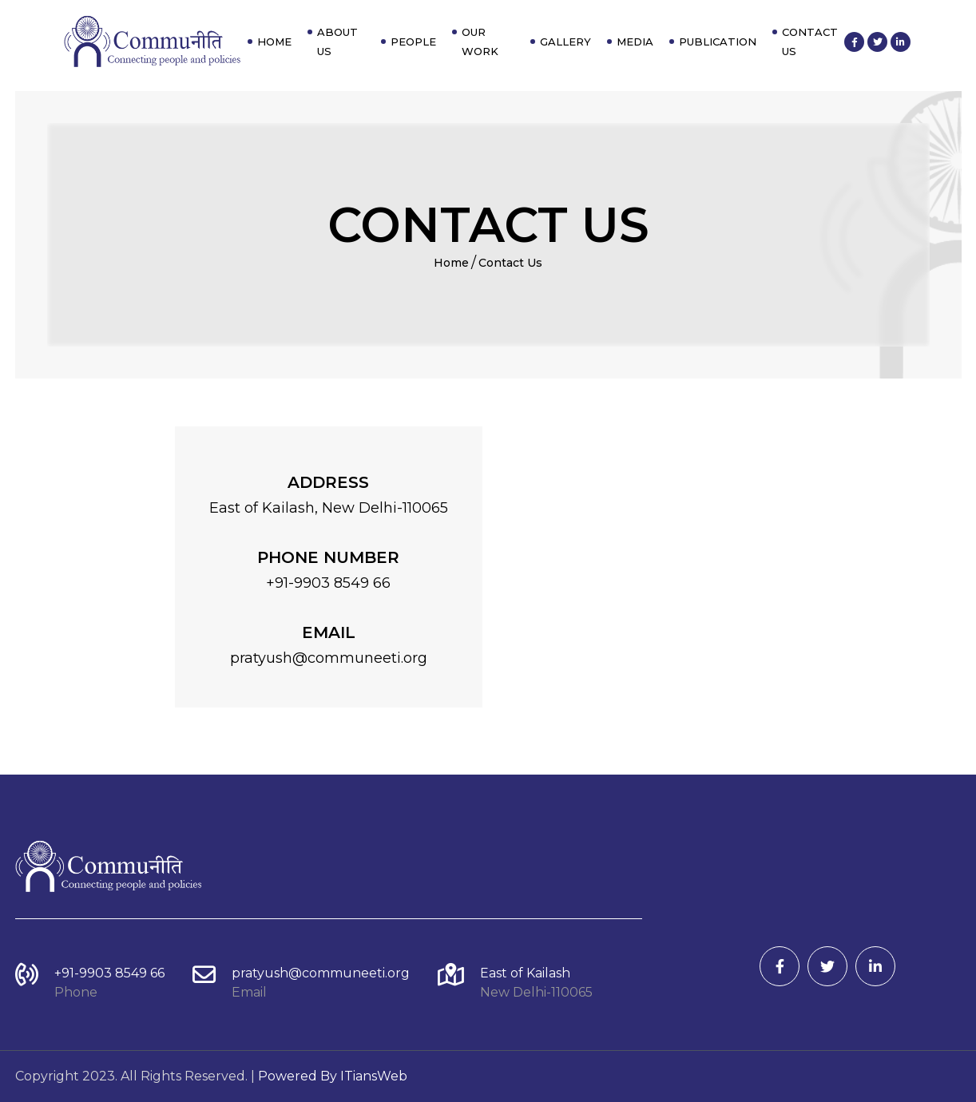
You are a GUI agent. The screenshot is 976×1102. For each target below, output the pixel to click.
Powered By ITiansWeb (332, 1076)
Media (635, 41)
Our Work (480, 41)
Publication (717, 41)
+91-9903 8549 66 (109, 973)
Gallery (565, 41)
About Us (337, 41)
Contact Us (810, 41)
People (413, 41)
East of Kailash (525, 973)
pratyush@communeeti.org (321, 973)
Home (274, 41)
